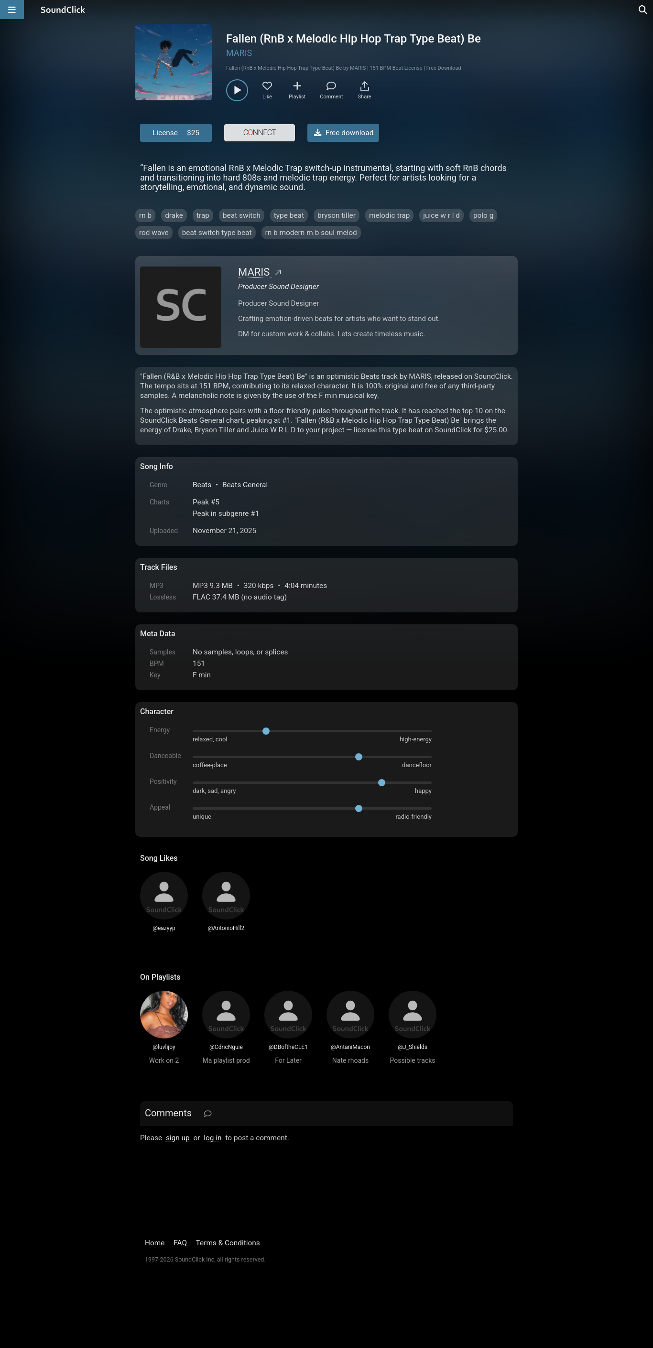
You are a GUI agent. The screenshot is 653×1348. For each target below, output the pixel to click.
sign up (178, 1138)
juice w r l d (441, 215)
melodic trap (389, 215)
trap (202, 215)
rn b (145, 215)
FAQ (180, 1243)
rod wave (154, 232)
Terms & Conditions (228, 1243)
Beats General (245, 485)
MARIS (239, 53)
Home (154, 1243)
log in (212, 1138)
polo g (483, 215)
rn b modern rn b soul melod (311, 232)
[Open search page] (643, 9)
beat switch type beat (217, 232)
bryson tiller (336, 215)
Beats (202, 485)
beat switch (242, 215)
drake (174, 215)
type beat (289, 215)
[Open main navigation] (12, 9)
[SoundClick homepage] (63, 9)
